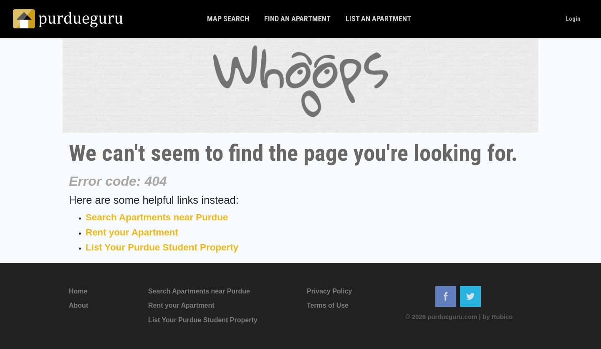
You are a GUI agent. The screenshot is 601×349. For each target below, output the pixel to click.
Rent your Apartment (132, 232)
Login (573, 18)
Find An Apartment (297, 18)
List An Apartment (378, 18)
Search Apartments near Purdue (157, 217)
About (78, 305)
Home (78, 291)
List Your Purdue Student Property (162, 247)
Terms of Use (327, 305)
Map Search (228, 18)
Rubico (502, 316)
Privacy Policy (329, 291)
